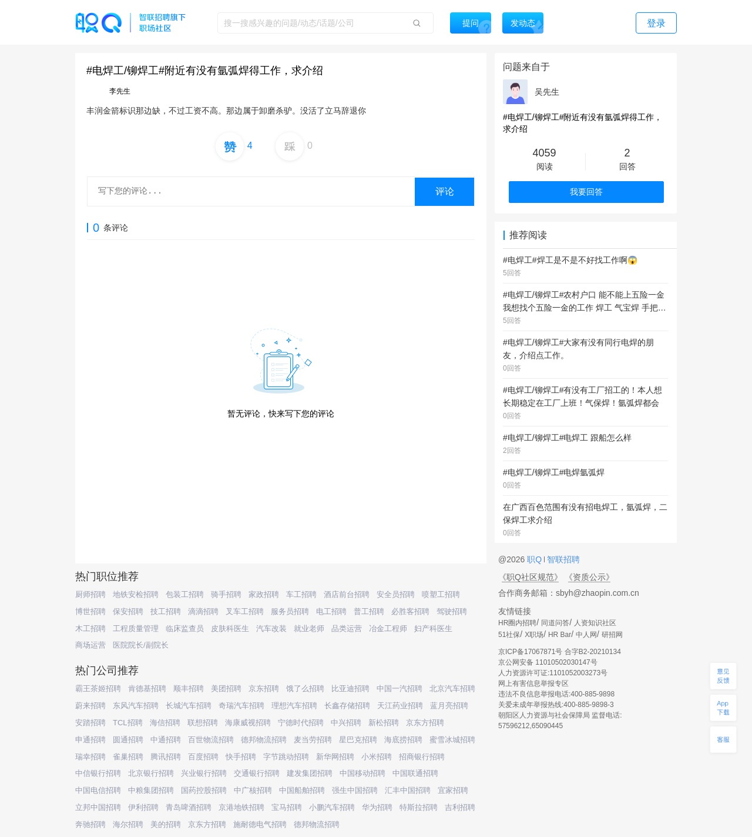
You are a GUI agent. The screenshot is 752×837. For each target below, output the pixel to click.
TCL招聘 (128, 722)
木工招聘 (90, 628)
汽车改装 (271, 628)
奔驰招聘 (90, 824)
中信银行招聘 (98, 773)
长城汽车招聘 (189, 705)
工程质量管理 (136, 628)
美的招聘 (165, 824)
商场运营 (90, 645)
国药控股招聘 (204, 790)
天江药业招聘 (400, 705)
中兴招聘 (346, 722)
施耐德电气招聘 (260, 824)
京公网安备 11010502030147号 (547, 662)
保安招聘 (128, 611)
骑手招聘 (226, 594)
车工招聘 (301, 594)
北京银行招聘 (151, 773)
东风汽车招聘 (136, 705)
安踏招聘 (90, 722)
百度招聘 (203, 756)
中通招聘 (165, 739)
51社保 (509, 635)
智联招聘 (562, 559)
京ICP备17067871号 (530, 652)
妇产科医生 (433, 628)
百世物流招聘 (211, 739)
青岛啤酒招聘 (189, 807)
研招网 (612, 635)
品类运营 (346, 628)
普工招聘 (369, 611)
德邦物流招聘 (264, 739)
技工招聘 (165, 611)
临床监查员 (185, 628)
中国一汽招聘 (399, 688)
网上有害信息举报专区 (533, 683)
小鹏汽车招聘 (332, 807)
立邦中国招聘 (98, 807)
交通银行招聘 (257, 773)
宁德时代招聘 (301, 722)
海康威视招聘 (248, 722)
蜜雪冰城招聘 (452, 739)
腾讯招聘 (165, 756)
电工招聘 (331, 611)
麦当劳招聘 (313, 739)
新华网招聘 (335, 756)
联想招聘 (202, 722)
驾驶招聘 (452, 611)
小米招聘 (376, 756)
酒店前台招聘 (347, 594)
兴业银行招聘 (204, 773)
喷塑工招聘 (441, 594)
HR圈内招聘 (517, 623)
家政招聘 (264, 594)
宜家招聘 (453, 790)
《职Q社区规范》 (530, 577)
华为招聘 (377, 807)
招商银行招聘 (422, 756)
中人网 (586, 635)
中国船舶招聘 (302, 790)
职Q (535, 559)
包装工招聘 (185, 594)
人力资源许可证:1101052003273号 (552, 673)
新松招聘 (383, 722)
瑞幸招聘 (90, 756)
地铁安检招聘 (136, 594)
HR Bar (559, 635)
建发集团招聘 (310, 773)
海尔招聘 (128, 824)
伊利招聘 (143, 807)
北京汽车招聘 (452, 688)
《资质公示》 (589, 577)
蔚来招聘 (90, 705)
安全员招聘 (396, 594)
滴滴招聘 (203, 611)
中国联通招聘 (415, 773)
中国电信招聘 (98, 790)
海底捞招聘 (403, 739)
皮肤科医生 (230, 628)
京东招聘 (264, 688)
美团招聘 (226, 688)
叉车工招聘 (245, 611)
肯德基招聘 (147, 688)
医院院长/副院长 (141, 645)
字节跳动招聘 (286, 756)
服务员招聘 (290, 611)
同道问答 (555, 623)
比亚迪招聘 (350, 688)
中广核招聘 (253, 790)
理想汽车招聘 (294, 705)
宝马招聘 (286, 807)
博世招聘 (90, 611)
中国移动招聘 (362, 773)
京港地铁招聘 (241, 807)
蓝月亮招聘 (449, 705)
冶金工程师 (388, 628)
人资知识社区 (595, 623)
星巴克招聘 (358, 739)
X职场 (534, 635)
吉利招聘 (460, 807)
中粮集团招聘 (151, 790)
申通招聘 (90, 739)
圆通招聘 (128, 739)
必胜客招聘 (410, 611)
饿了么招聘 (305, 688)
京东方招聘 (425, 722)
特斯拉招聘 (419, 807)
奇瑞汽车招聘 (241, 705)
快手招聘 (241, 756)
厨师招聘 (90, 594)
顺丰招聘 (188, 688)
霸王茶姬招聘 (98, 688)
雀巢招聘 (128, 756)
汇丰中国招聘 (408, 790)
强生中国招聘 (355, 790)
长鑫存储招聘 (347, 705)
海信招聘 (165, 722)
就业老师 (309, 628)
